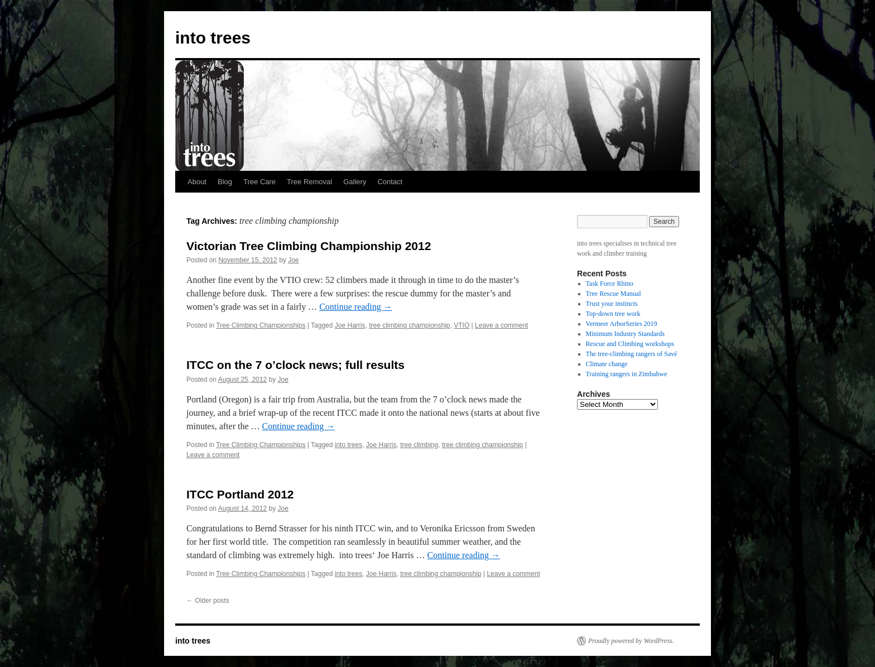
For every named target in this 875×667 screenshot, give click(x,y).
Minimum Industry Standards (625, 334)
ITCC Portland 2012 (240, 494)
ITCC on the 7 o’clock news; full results (295, 364)
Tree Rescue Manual (613, 293)
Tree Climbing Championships (260, 325)
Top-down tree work (613, 314)
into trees (213, 37)
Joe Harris (350, 325)
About (197, 181)
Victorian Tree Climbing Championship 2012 (308, 245)
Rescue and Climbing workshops (630, 344)
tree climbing (419, 445)
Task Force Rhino (609, 283)
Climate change (607, 364)
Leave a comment (501, 325)
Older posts (207, 600)
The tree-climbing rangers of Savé (631, 354)
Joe (293, 260)
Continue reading (355, 306)
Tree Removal (309, 181)
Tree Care (259, 181)
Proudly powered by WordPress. (631, 641)
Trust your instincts (612, 304)
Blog (225, 181)
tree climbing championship (409, 325)
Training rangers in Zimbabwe (626, 374)
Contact (389, 181)
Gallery (354, 181)
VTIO (461, 325)
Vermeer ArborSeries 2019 (621, 324)
